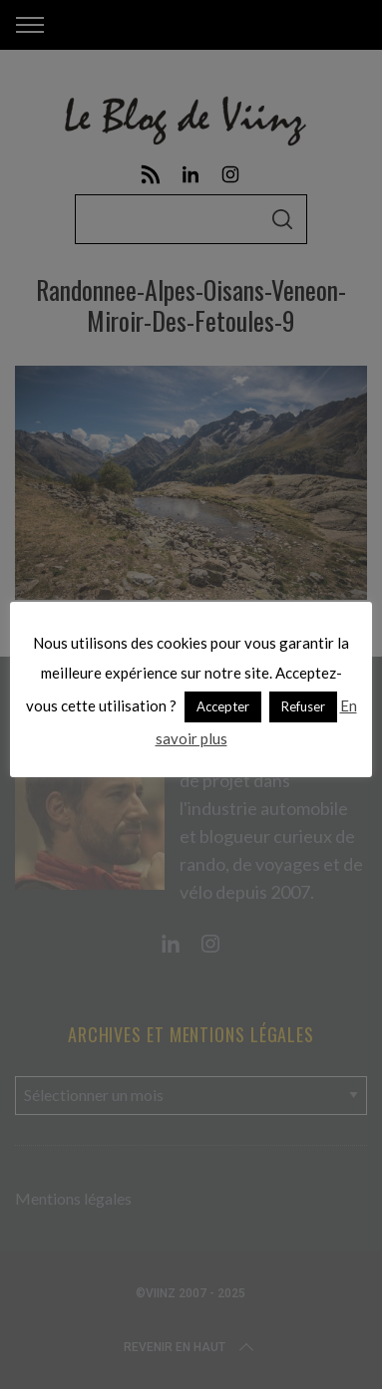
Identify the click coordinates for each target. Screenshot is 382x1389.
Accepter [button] (222, 706)
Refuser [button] (303, 706)
